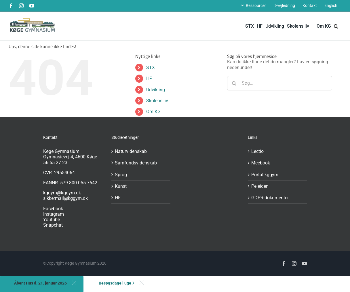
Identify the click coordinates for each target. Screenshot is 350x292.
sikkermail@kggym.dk (65, 198)
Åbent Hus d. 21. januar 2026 (40, 283)
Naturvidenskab (131, 151)
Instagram (53, 214)
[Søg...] (279, 83)
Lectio (257, 151)
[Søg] (234, 83)
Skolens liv (157, 100)
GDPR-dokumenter (270, 197)
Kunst (121, 186)
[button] (336, 26)
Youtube (51, 219)
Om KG (153, 111)
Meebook (260, 163)
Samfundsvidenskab (136, 163)
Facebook (53, 208)
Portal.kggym (264, 174)
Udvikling (155, 89)
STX (150, 67)
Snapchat (53, 225)
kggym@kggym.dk (62, 193)
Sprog (121, 174)
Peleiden (260, 186)
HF (149, 78)
